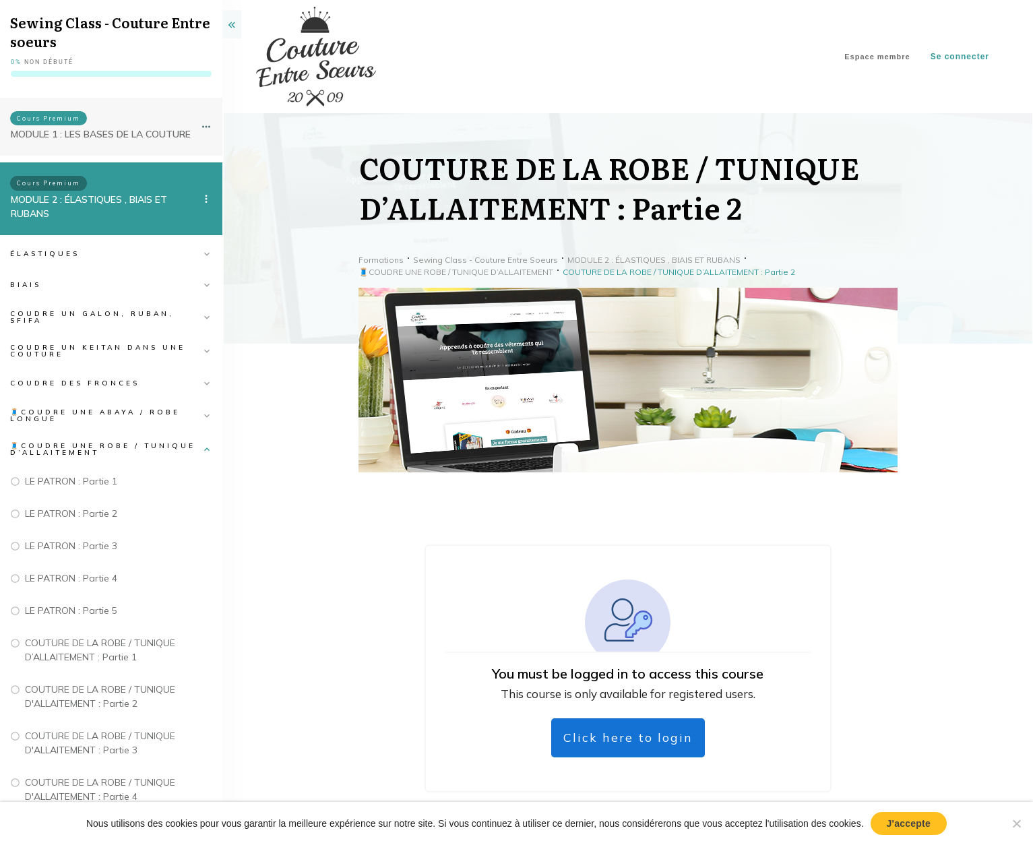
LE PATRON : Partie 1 (71, 481)
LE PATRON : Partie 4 (71, 578)
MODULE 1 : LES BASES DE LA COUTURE (101, 134)
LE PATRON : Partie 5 (71, 610)
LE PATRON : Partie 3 (71, 546)
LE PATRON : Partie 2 (71, 513)
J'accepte (909, 823)
